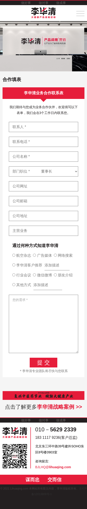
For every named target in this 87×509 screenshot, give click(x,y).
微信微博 (42, 275)
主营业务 (20, 231)
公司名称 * (21, 156)
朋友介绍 (63, 275)
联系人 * (19, 127)
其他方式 (21, 285)
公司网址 (20, 186)
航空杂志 (21, 255)
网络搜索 (63, 255)
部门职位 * (21, 171)
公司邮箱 (20, 201)
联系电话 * (21, 142)
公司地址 (20, 216)
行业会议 (21, 275)
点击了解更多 (43, 407)
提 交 (43, 362)
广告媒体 (42, 255)
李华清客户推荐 (27, 265)
